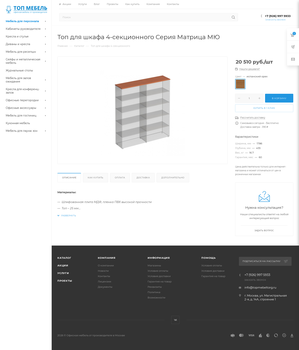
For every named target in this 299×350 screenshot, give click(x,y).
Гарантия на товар (160, 281)
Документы (105, 286)
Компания (107, 257)
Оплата (120, 177)
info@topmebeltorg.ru (260, 287)
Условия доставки (159, 276)
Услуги (63, 273)
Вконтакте (175, 320)
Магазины (154, 265)
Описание (69, 177)
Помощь (208, 257)
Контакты (104, 276)
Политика (154, 292)
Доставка (143, 177)
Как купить (95, 177)
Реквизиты (155, 286)
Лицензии (104, 281)
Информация (159, 257)
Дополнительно (172, 177)
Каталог (64, 257)
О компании (106, 265)
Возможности (156, 297)
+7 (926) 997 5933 (277, 16)
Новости (103, 270)
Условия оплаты (158, 270)
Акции (62, 265)
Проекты (64, 280)
